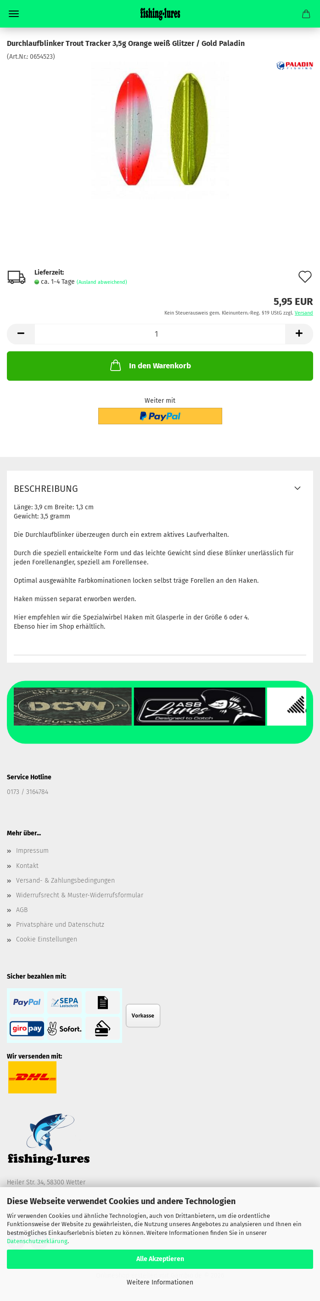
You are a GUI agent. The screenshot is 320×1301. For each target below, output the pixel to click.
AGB (22, 910)
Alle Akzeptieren (160, 1259)
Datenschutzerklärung (37, 1241)
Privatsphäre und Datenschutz (60, 925)
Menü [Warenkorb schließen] (14, 13)
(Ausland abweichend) (102, 282)
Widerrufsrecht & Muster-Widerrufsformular (79, 895)
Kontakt (27, 866)
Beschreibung (46, 488)
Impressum (32, 851)
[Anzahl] (160, 334)
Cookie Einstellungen (46, 939)
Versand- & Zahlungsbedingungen (65, 880)
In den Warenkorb (149, 365)
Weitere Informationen (160, 1282)
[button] (20, 334)
